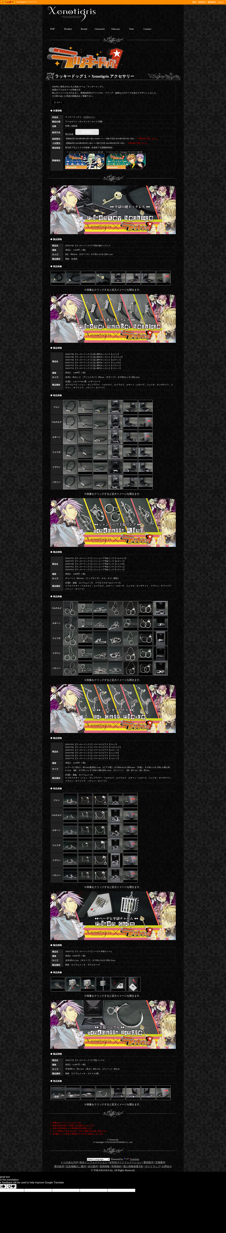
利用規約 (116, 1166)
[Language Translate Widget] (98, 1159)
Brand (84, 29)
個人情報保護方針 (133, 1166)
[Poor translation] (11, 1186)
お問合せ (167, 1166)
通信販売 (212, 2)
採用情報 (105, 1166)
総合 (194, 2)
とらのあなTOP (69, 1162)
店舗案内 (160, 1162)
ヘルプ (220, 2)
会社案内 (93, 1166)
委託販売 (59, 1166)
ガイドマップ (152, 1166)
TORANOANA (8, 2)
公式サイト (89, 117)
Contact (147, 29)
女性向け (202, 2)
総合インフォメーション (93, 1162)
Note (131, 29)
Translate (131, 1159)
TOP (52, 29)
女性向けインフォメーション (125, 1162)
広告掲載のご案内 (76, 1166)
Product (68, 29)
